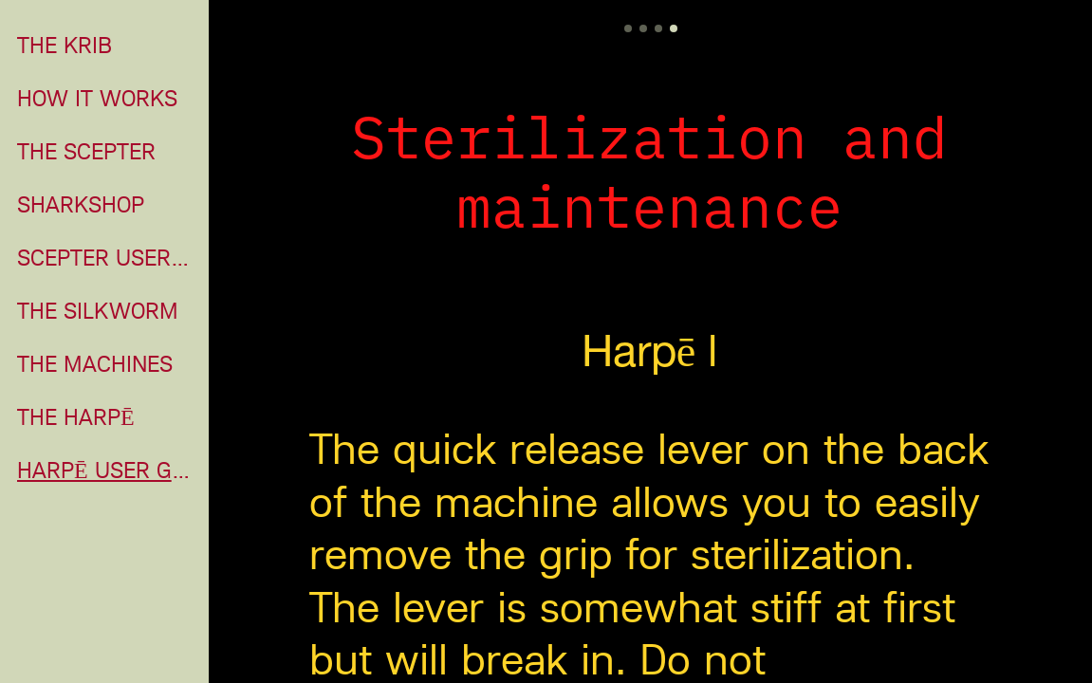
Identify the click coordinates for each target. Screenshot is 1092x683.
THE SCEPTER (86, 151)
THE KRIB (64, 45)
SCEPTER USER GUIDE (106, 258)
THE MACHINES (95, 364)
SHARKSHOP (80, 205)
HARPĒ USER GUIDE (106, 470)
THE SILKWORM (97, 311)
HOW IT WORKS (97, 98)
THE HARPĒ (76, 417)
